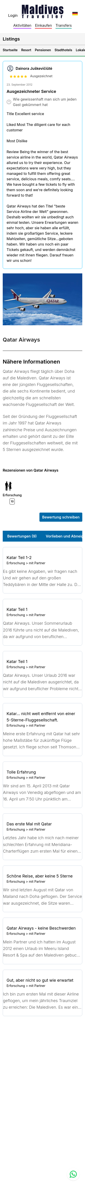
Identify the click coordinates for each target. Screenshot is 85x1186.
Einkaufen (43, 25)
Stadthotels (63, 50)
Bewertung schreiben (61, 517)
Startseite (10, 50)
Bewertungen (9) (22, 536)
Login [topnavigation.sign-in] (13, 15)
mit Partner (37, 563)
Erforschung (16, 563)
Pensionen (43, 50)
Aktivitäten (22, 25)
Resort (26, 50)
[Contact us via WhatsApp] (73, 1174)
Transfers (64, 25)
